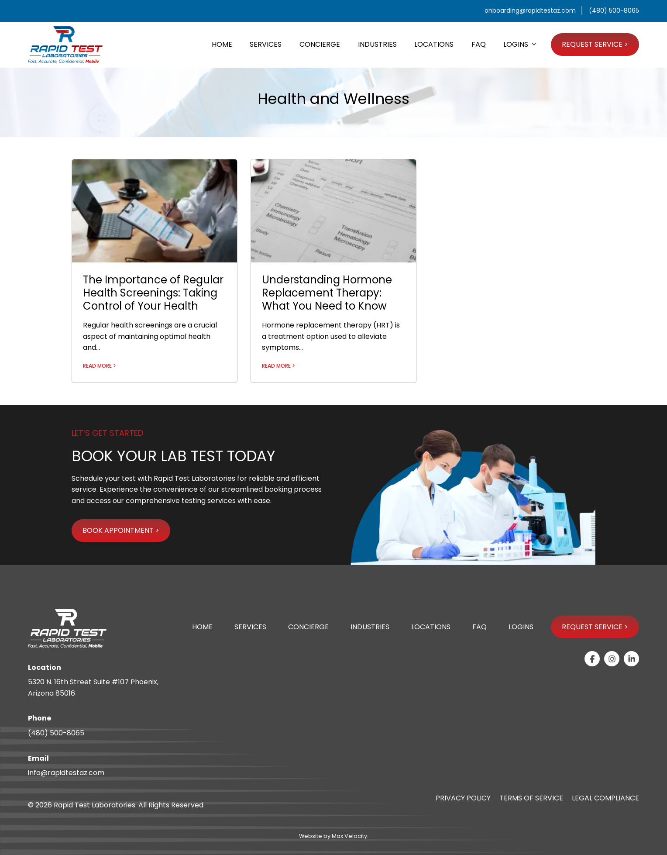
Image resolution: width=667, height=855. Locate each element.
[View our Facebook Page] (592, 658)
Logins (521, 627)
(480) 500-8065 (56, 733)
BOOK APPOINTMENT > (121, 530)
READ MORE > (99, 365)
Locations (430, 627)
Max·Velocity (349, 836)
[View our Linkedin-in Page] (631, 658)
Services (250, 627)
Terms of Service (531, 798)
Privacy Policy (463, 798)
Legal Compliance (605, 798)
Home (202, 627)
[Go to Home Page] (65, 45)
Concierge (308, 627)
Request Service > (595, 627)
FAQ (479, 627)
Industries (370, 627)
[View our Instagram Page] (611, 658)
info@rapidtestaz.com (66, 773)
